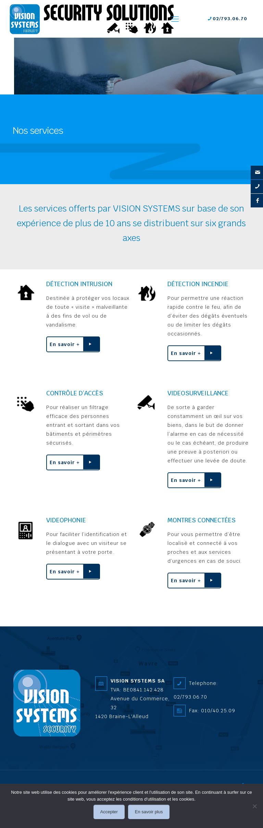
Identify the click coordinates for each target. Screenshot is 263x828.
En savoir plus (149, 811)
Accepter (109, 811)
